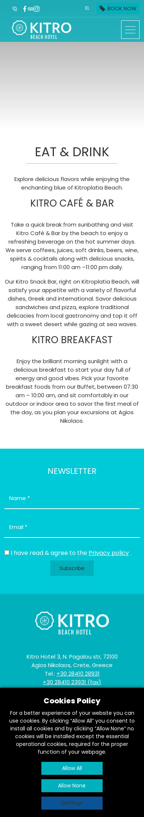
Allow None (72, 785)
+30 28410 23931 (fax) (72, 682)
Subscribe (72, 568)
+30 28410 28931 (78, 673)
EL (87, 8)
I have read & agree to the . (71, 553)
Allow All (72, 768)
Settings (71, 803)
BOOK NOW (122, 8)
